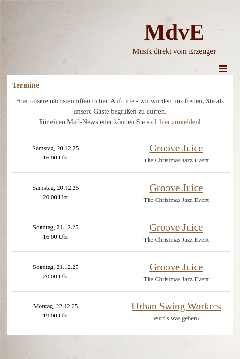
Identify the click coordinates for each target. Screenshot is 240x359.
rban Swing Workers (176, 306)
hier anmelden (179, 121)
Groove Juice (176, 148)
